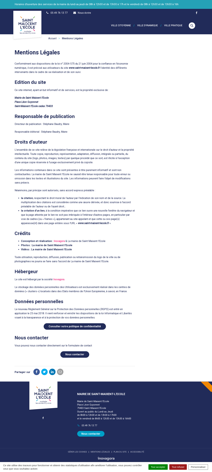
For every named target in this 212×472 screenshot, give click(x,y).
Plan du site (120, 448)
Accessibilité (137, 448)
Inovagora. (59, 275)
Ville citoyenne (121, 23)
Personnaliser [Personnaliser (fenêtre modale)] (198, 467)
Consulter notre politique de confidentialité (75, 322)
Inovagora (59, 237)
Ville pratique (173, 23)
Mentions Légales (100, 448)
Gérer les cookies (77, 448)
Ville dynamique (147, 23)
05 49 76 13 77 (87, 421)
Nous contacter (74, 350)
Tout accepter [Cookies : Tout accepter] (158, 467)
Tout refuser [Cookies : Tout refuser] (178, 467)
